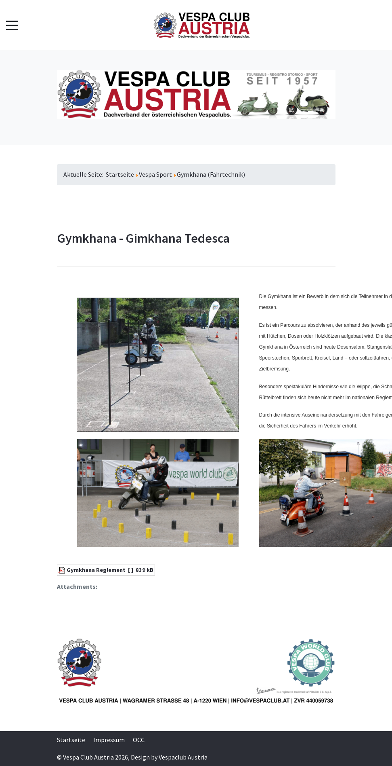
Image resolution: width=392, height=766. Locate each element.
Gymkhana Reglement (96, 569)
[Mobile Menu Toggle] (12, 25)
